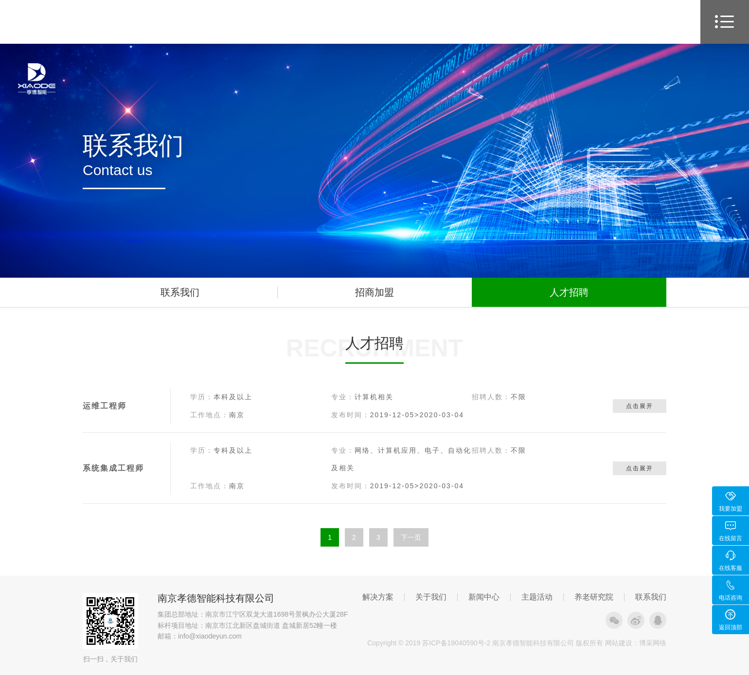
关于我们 (430, 597)
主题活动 (537, 597)
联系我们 (179, 292)
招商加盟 (374, 292)
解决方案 (377, 597)
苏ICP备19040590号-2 (456, 643)
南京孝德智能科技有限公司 (216, 598)
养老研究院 (593, 597)
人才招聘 (569, 292)
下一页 (411, 537)
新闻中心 (483, 597)
